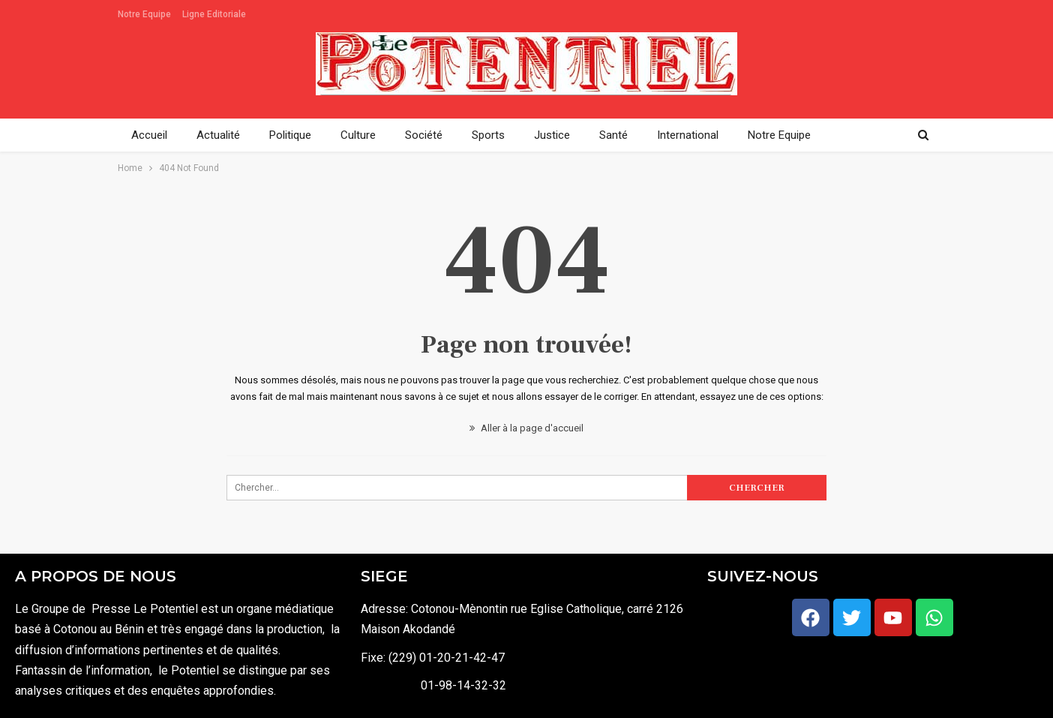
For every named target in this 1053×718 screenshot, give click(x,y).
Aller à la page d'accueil (527, 428)
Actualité (218, 135)
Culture (358, 135)
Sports (488, 135)
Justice (552, 135)
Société (423, 135)
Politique (290, 135)
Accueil (149, 135)
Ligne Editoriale (214, 14)
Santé (613, 135)
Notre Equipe (144, 14)
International (687, 135)
